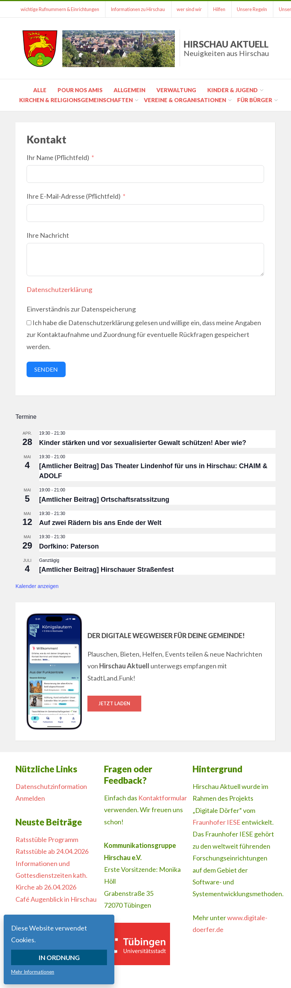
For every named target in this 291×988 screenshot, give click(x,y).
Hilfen (221, 9)
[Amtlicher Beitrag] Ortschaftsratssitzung (104, 499)
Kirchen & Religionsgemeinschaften (76, 100)
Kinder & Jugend (232, 90)
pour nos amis (80, 90)
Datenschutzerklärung (59, 289)
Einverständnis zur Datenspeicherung (81, 309)
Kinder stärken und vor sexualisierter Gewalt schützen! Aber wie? (142, 442)
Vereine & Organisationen (185, 100)
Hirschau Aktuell (226, 48)
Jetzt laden (114, 703)
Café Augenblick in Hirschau (56, 899)
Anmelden (30, 798)
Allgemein (129, 90)
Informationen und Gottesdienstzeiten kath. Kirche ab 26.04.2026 (51, 875)
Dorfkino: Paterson (69, 546)
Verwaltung (176, 90)
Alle (39, 90)
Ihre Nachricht (48, 235)
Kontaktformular (162, 798)
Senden (46, 369)
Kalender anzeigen (37, 586)
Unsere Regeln (255, 9)
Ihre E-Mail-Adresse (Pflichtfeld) (74, 196)
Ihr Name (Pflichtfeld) (58, 157)
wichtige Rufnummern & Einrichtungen (60, 9)
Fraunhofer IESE (216, 822)
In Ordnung (59, 957)
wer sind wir (190, 9)
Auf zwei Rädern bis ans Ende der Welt (100, 522)
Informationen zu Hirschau (139, 9)
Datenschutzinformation (51, 786)
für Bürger (254, 100)
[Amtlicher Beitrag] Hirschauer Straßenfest (106, 569)
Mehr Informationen (32, 972)
